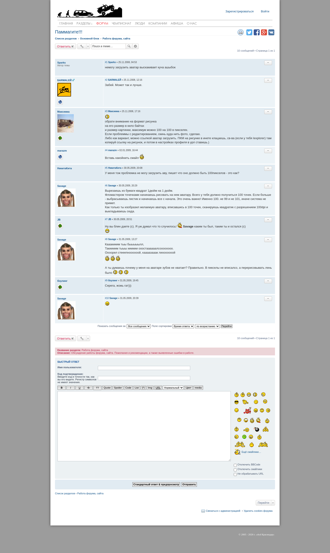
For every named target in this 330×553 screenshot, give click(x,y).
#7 (106, 219)
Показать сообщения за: (124, 326)
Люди (140, 23)
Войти (265, 11)
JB (58, 219)
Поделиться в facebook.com (257, 32)
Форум (102, 23)
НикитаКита (64, 168)
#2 (106, 80)
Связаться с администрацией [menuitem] (223, 510)
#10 (107, 298)
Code (128, 387)
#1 (106, 62)
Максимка (63, 111)
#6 (106, 185)
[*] (143, 387)
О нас (192, 23)
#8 (106, 239)
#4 (106, 150)
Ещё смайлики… (251, 451)
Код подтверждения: (70, 374)
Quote (107, 387)
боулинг (62, 280)
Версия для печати (241, 32)
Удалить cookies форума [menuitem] (258, 510)
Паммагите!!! (68, 31)
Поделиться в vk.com (271, 32)
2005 (243, 534)
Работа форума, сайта (90, 493)
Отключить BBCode (247, 465)
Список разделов (65, 493)
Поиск (129, 46)
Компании (157, 23)
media (198, 387)
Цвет (188, 387)
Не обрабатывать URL (249, 474)
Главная (66, 23)
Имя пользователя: (70, 367)
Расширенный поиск (135, 46)
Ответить (64, 46)
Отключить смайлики (248, 469)
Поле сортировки (173, 326)
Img (150, 387)
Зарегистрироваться (240, 11)
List (137, 387)
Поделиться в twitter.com (249, 32)
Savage (61, 186)
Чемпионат (121, 23)
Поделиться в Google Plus (264, 32)
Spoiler (118, 387)
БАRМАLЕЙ (64, 80)
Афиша (177, 23)
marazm (62, 150)
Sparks (61, 62)
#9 (106, 280)
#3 (106, 111)
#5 (106, 168)
